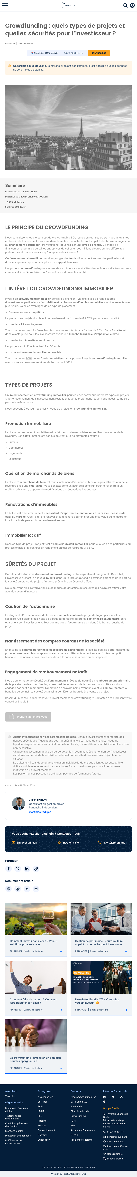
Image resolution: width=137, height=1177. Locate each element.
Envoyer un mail (27, 842)
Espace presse (115, 1158)
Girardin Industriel (80, 1111)
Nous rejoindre (115, 1153)
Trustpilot (10, 1096)
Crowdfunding (78, 1116)
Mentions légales (14, 1130)
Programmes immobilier (83, 1096)
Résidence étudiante (81, 1139)
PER (40, 1116)
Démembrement (46, 1130)
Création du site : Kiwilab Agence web (68, 1174)
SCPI (40, 1106)
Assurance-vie (45, 1096)
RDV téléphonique (114, 842)
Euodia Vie (76, 1106)
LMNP (41, 1111)
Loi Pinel (42, 1101)
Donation (42, 1135)
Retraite (42, 1125)
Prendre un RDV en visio (115, 1147)
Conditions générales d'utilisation (16, 1124)
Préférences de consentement (13, 1142)
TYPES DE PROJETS (14, 202)
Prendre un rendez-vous (32, 716)
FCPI (73, 1120)
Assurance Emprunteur (83, 1130)
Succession (44, 1139)
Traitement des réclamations (13, 1117)
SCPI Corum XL (79, 1101)
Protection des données (18, 1135)
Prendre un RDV (115, 1141)
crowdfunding (61, 237)
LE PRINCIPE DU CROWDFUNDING (21, 191)
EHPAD (74, 1135)
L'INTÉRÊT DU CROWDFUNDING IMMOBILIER (26, 197)
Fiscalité (42, 1120)
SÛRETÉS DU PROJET (15, 207)
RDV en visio (71, 842)
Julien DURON (38, 799)
